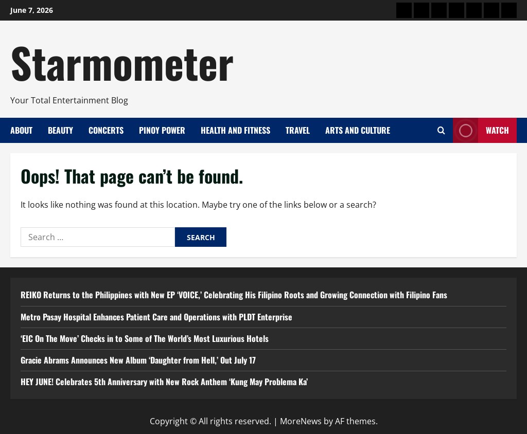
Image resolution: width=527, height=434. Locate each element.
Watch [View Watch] (481, 130)
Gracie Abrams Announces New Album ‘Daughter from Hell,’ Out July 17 (138, 360)
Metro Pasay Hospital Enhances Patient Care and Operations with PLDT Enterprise (156, 317)
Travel (298, 130)
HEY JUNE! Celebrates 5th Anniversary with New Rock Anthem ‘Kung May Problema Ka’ (164, 381)
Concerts (106, 130)
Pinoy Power (162, 130)
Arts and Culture (357, 130)
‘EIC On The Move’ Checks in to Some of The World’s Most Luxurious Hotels (145, 338)
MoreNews (301, 421)
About (21, 130)
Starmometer (122, 62)
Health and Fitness (235, 130)
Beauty (60, 130)
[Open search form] (441, 130)
